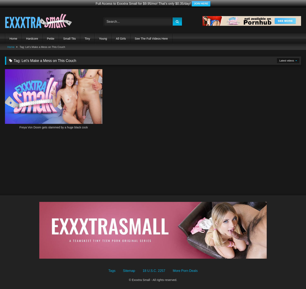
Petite (50, 38)
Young (103, 38)
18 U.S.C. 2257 (154, 270)
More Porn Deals (185, 270)
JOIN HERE (201, 3)
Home (13, 38)
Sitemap (129, 270)
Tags (111, 270)
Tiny (87, 38)
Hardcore (32, 38)
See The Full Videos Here (151, 38)
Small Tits (69, 38)
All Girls (121, 38)
